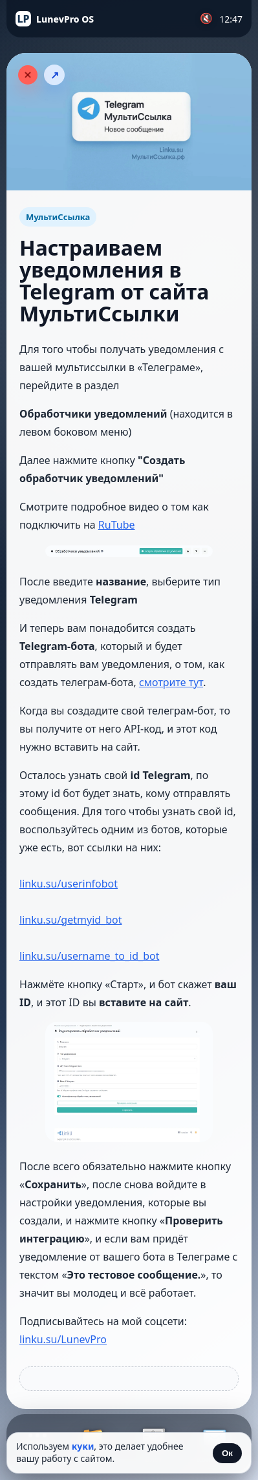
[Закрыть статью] (28, 75)
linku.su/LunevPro (63, 1339)
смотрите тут (171, 682)
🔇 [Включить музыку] (206, 18)
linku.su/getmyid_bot (70, 920)
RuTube (116, 525)
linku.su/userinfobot (68, 884)
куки (83, 1446)
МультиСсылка (58, 217)
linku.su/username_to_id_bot (89, 956)
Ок (227, 1453)
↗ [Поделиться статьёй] (54, 75)
